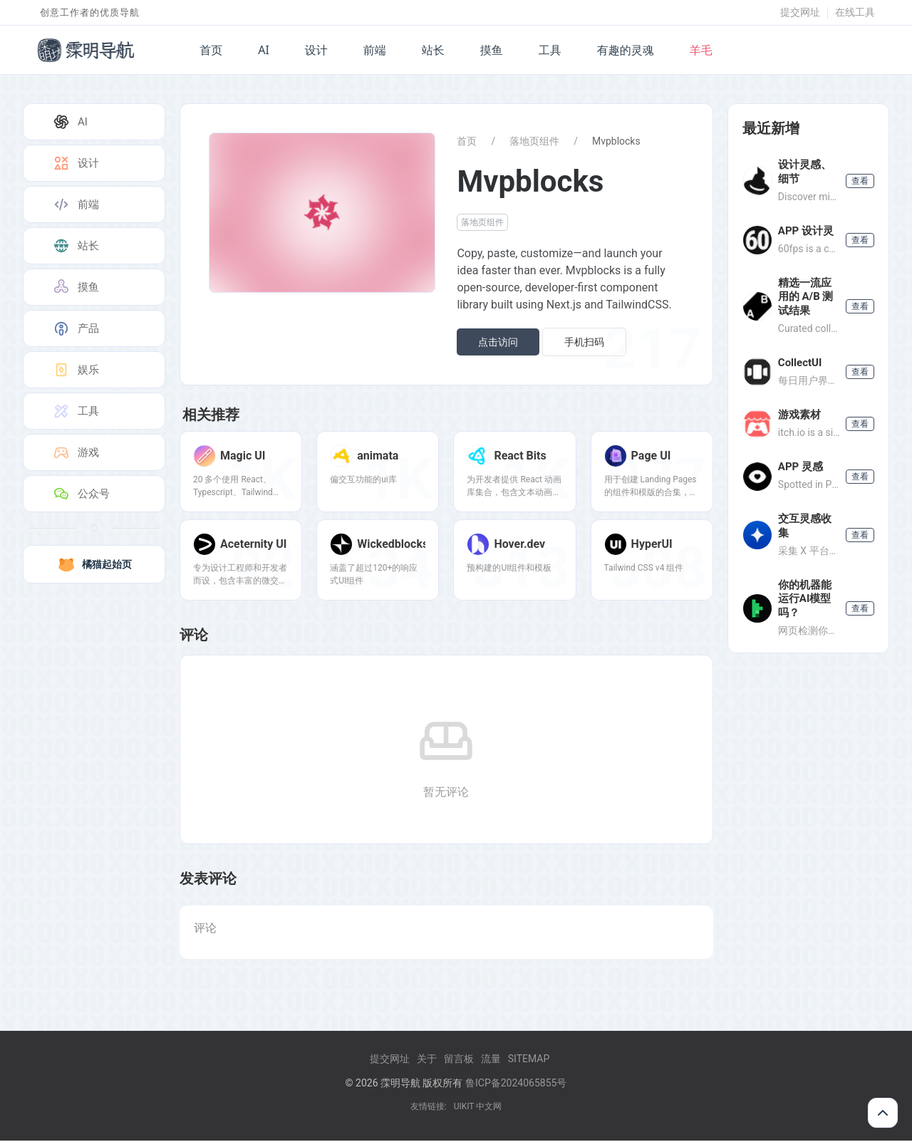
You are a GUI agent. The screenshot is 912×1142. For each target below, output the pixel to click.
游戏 (75, 452)
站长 (433, 50)
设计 (316, 50)
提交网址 (800, 12)
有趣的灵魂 (625, 50)
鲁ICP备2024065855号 (515, 1084)
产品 (75, 328)
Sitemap (529, 1060)
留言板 (459, 1060)
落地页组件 (534, 141)
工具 (550, 50)
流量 (491, 1060)
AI (263, 50)
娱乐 (75, 369)
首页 (211, 50)
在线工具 (855, 12)
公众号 (81, 493)
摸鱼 (491, 50)
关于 (427, 1060)
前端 (374, 50)
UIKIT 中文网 (478, 1108)
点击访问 (498, 342)
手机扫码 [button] (584, 342)
